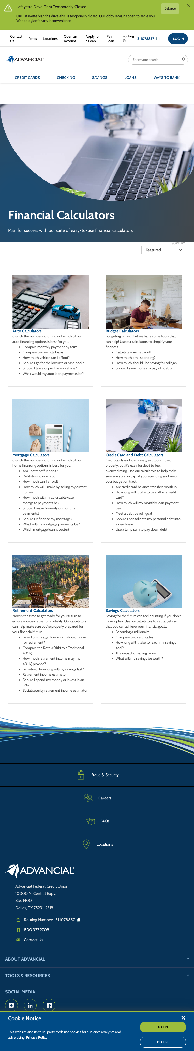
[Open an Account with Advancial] (71, 38)
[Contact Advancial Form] (15, 38)
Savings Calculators (123, 610)
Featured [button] (153, 250)
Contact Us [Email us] (33, 939)
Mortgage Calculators (31, 454)
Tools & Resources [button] (27, 975)
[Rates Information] (31, 38)
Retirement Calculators (32, 610)
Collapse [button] (170, 8)
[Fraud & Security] (97, 774)
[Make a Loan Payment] (109, 38)
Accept (163, 1027)
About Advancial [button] (25, 959)
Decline (163, 1042)
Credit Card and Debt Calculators (134, 454)
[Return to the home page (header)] (25, 60)
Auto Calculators (27, 331)
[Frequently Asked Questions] (97, 821)
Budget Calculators (122, 331)
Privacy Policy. (37, 1037)
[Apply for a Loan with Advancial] (92, 38)
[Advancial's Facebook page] (49, 1005)
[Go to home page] (40, 871)
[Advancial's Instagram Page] (11, 1005)
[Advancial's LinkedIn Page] (30, 1005)
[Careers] (97, 798)
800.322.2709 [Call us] (36, 929)
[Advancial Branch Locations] (49, 38)
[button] (183, 1017)
